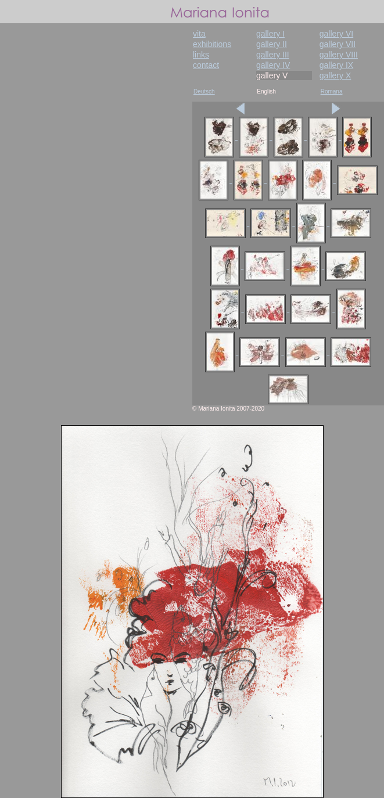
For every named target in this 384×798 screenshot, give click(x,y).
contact (206, 65)
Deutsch (204, 91)
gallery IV (273, 65)
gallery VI (336, 33)
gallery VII (338, 44)
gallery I (270, 33)
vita (199, 33)
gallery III (272, 54)
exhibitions (212, 44)
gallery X (335, 75)
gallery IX (336, 65)
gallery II (271, 44)
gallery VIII (339, 54)
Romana (332, 91)
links (201, 54)
